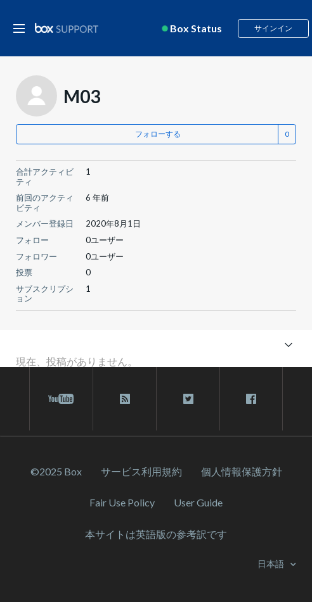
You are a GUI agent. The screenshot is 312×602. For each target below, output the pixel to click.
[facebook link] (251, 398)
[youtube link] (61, 398)
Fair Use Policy (122, 502)
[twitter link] (188, 398)
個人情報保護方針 (241, 471)
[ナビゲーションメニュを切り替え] (288, 344)
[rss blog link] (124, 398)
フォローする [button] (158, 134)
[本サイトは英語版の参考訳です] (156, 534)
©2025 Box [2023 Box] (56, 471)
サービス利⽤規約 (141, 471)
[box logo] (66, 27)
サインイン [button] (273, 28)
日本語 (271, 563)
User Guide (198, 502)
